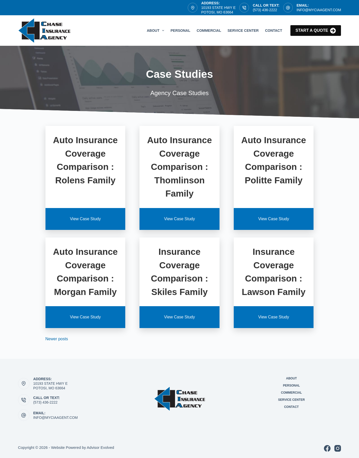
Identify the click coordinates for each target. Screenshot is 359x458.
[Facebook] (327, 448)
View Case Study (85, 219)
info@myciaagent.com (55, 418)
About (156, 30)
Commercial (209, 30)
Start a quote (315, 31)
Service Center (243, 30)
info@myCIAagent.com (318, 10)
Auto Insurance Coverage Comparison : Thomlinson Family (179, 166)
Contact (273, 30)
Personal (180, 30)
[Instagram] (337, 448)
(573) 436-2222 (265, 10)
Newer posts (56, 339)
